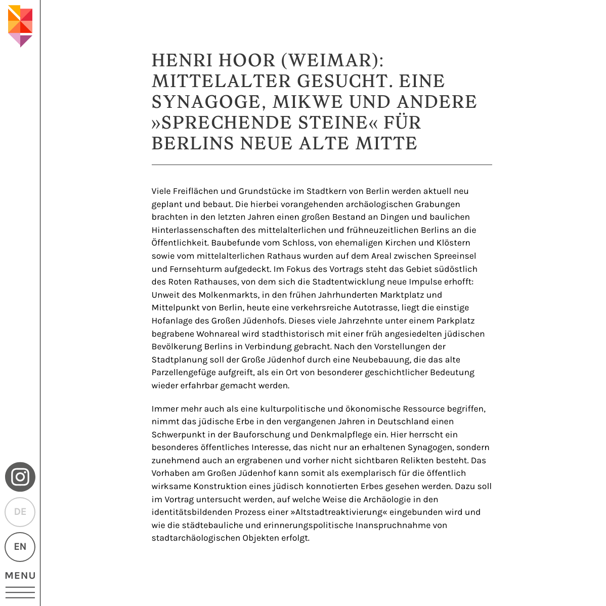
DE (20, 512)
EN (20, 547)
